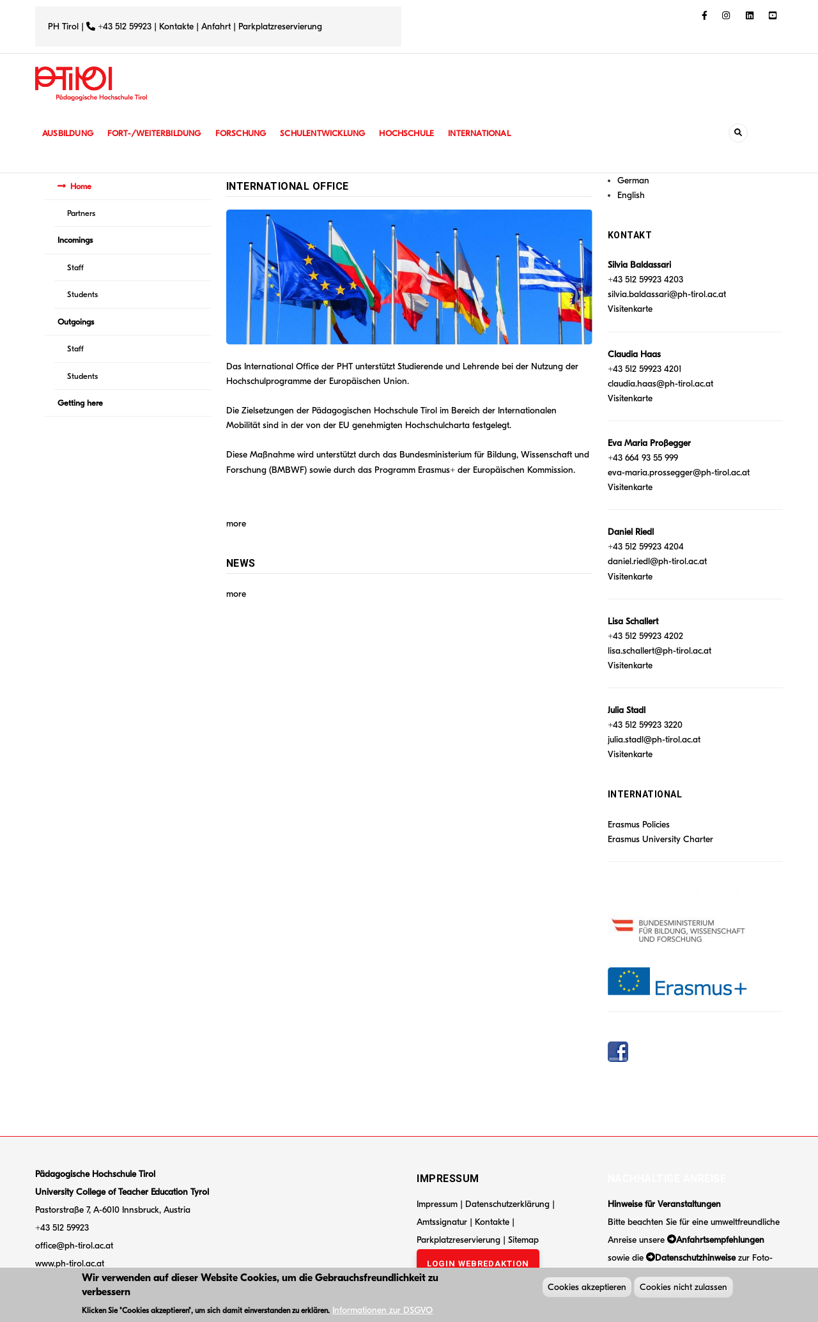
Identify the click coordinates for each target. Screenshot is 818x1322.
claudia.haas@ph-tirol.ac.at (660, 383)
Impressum (437, 1204)
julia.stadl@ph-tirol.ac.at (654, 739)
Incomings (75, 240)
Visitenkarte (630, 309)
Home (80, 186)
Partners (81, 213)
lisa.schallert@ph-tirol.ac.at (659, 650)
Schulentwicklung (332, 133)
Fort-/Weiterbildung (158, 133)
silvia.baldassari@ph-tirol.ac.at (667, 294)
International (493, 133)
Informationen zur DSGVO (382, 1311)
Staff (75, 267)
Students (82, 294)
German (633, 180)
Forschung (247, 133)
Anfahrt (217, 26)
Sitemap (523, 1239)
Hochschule (418, 133)
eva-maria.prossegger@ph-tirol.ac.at (679, 472)
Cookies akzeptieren (587, 1289)
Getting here (80, 403)
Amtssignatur (443, 1222)
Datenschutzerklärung (507, 1204)
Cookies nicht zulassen (683, 1289)
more (236, 523)
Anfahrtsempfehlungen (720, 1239)
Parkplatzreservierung (280, 26)
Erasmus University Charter (660, 839)
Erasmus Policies (639, 824)
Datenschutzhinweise (695, 1257)
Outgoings (76, 322)
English (631, 195)
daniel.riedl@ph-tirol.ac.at (657, 561)
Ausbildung (68, 133)
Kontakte (176, 26)
